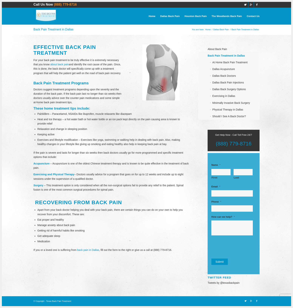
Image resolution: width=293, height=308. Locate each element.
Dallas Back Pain (221, 29)
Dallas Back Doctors (224, 75)
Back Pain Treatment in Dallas (53, 29)
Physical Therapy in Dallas (227, 109)
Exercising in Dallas (223, 95)
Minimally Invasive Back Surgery (231, 102)
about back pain (59, 64)
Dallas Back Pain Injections (228, 82)
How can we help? (223, 216)
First (214, 177)
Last (236, 177)
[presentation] (239, 246)
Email (215, 186)
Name (215, 165)
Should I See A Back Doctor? (229, 116)
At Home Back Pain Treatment (229, 62)
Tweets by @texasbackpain (224, 282)
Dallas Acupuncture (223, 69)
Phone (216, 201)
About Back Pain (217, 49)
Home (208, 29)
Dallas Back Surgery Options (229, 89)
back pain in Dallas (88, 249)
